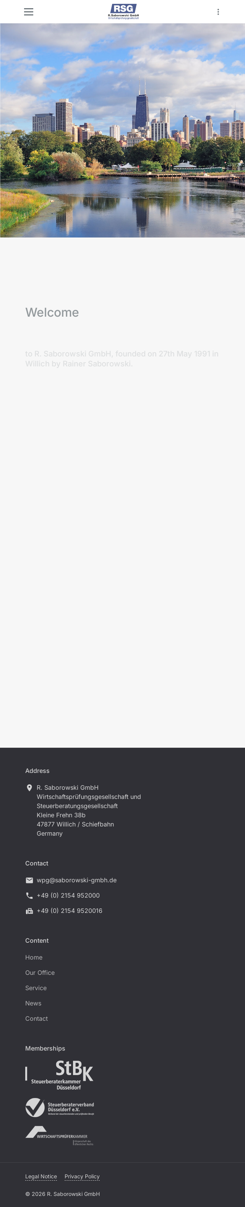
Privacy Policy (82, 1176)
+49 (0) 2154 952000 (68, 895)
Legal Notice (41, 1176)
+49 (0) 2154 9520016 (69, 910)
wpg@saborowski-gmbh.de (77, 880)
